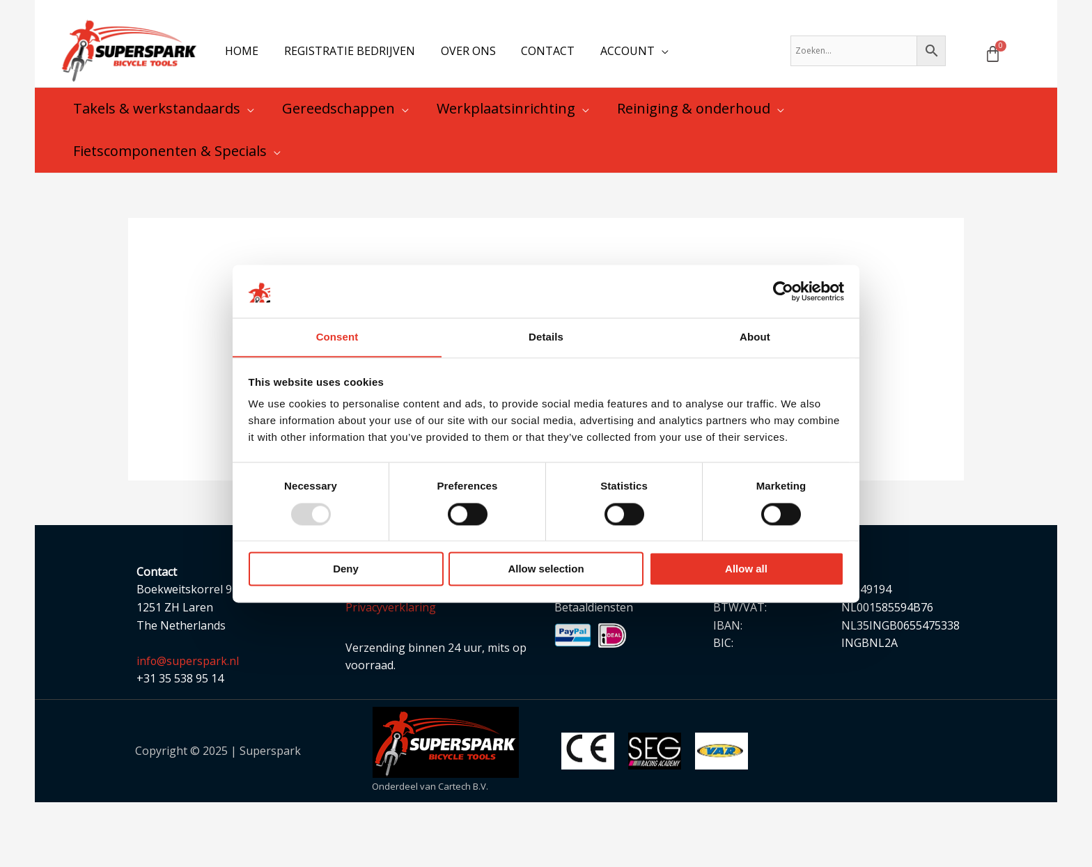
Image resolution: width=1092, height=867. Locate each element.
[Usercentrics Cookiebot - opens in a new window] (783, 291)
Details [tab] (546, 337)
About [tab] (755, 337)
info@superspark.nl (188, 665)
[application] (647, 53)
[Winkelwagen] (993, 56)
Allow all (746, 569)
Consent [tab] (337, 337)
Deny (346, 569)
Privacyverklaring (390, 612)
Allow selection (546, 569)
